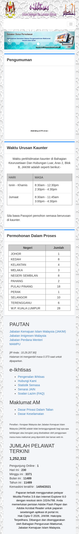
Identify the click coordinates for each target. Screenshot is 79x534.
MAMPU (14, 344)
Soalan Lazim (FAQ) (31, 393)
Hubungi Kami (27, 381)
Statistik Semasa (29, 385)
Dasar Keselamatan (31, 413)
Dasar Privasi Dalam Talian (35, 409)
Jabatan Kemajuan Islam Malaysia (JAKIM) (37, 331)
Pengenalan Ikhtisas (31, 376)
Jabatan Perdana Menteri (26, 340)
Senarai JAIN (26, 389)
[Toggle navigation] (71, 24)
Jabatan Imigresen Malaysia (27, 335)
